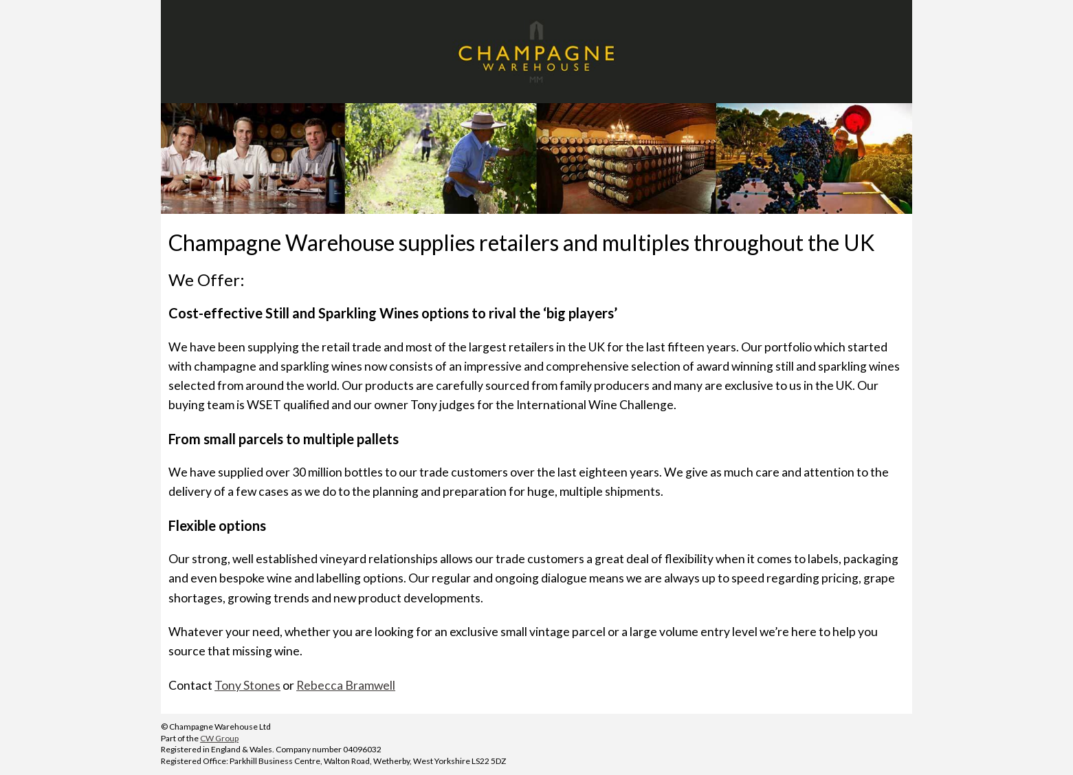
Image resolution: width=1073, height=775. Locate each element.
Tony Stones (247, 685)
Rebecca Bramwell (345, 685)
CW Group (219, 738)
